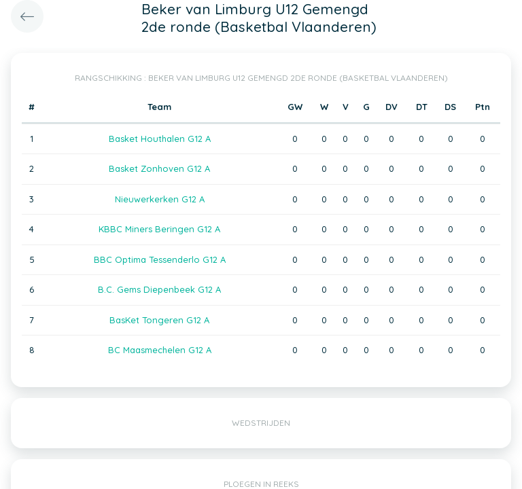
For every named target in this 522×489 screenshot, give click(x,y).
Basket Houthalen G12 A (160, 138)
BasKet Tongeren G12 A (159, 319)
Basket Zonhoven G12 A (159, 168)
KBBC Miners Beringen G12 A (159, 228)
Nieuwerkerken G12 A (160, 199)
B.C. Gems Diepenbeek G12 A (159, 289)
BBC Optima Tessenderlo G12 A (160, 259)
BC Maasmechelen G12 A (159, 349)
